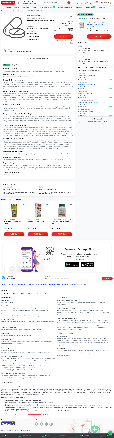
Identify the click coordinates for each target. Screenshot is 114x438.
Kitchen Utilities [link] (30, 341)
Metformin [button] (7, 65)
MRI (58, 310)
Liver (75, 320)
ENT (95, 340)
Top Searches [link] (32, 352)
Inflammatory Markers (68, 329)
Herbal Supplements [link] (29, 329)
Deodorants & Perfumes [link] (7, 310)
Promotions (78, 7)
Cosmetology (60, 342)
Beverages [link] (4, 343)
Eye (19, 365)
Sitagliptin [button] (15, 65)
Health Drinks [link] (4, 316)
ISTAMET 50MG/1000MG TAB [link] (86, 75)
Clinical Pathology (61, 302)
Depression (75, 350)
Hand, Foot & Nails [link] (43, 310)
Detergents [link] (13, 341)
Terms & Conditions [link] (108, 435)
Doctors (35, 7)
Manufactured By (8, 187)
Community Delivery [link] (27, 435)
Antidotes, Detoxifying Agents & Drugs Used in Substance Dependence (19, 370)
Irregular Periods (61, 353)
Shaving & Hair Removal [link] (31, 310)
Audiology (73, 345)
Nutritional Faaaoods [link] (24, 316)
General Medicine (61, 338)
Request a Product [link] (15, 352)
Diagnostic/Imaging (35, 378)
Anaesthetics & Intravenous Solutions (11, 367)
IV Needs (34, 375)
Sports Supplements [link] (6, 329)
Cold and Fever (67, 350)
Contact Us (84, 284)
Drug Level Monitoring (62, 327)
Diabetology (102, 338)
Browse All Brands (41, 284)
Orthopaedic (4, 378)
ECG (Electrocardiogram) (92, 312)
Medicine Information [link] (7, 350)
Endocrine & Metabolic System (42, 363)
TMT (90, 310)
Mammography (83, 310)
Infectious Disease (82, 327)
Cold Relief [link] (16, 321)
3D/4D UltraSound (73, 310)
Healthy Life (101, 7)
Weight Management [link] (36, 316)
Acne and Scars (94, 353)
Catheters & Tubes (26, 375)
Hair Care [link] (26, 308)
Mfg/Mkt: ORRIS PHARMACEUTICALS (36, 18)
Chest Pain (59, 350)
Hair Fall (75, 353)
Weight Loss (82, 350)
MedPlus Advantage (47, 7)
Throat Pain (69, 353)
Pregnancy (101, 322)
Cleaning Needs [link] (5, 341)
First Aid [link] (3, 321)
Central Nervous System (7, 360)
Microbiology (86, 302)
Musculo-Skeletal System (21, 360)
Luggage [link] (37, 341)
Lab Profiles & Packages (63, 320)
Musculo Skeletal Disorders (84, 325)
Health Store (6, 7)
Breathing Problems (84, 353)
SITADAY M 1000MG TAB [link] (85, 93)
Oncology (17, 363)
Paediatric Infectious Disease (98, 342)
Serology (80, 302)
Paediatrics (79, 338)
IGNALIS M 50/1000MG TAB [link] (86, 111)
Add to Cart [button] (64, 36)
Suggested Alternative (85, 14)
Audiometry (81, 312)
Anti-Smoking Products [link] (18, 324)
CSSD (19, 375)
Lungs (79, 320)
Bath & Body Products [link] (35, 308)
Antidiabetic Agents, (32, 33)
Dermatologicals (37, 365)
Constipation (90, 350)
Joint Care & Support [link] (25, 321)
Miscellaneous (42, 370)
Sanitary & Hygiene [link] (12, 308)
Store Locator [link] (24, 352)
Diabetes (69, 322)
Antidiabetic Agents (20, 11)
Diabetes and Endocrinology (64, 340)
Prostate (95, 322)
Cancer (84, 322)
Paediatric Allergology (83, 342)
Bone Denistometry (62, 312)
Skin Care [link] (3, 308)
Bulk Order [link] (6, 435)
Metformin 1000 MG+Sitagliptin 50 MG (38, 28)
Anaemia (59, 322)
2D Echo (101, 310)
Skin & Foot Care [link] (36, 321)
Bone (73, 322)
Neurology (82, 340)
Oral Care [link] (20, 308)
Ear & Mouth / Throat (26, 365)
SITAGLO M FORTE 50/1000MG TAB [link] (88, 102)
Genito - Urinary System (27, 363)
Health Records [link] (5, 352)
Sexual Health (60, 355)
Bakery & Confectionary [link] (46, 341)
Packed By (42, 187)
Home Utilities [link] (21, 341)
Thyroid (98, 320)
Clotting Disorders (103, 325)
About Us (4, 284)
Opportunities (90, 7)
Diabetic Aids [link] (27, 335)
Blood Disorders (92, 327)
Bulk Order (77, 284)
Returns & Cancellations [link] (84, 435)
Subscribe (107, 278)
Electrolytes (78, 329)
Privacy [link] (63, 435)
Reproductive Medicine (71, 342)
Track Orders (31, 284)
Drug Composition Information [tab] (38, 59)
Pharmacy (17, 7)
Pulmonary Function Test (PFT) (64, 314)
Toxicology (95, 325)
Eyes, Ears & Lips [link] (19, 310)
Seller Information (33, 39)
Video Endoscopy (104, 312)
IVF (107, 342)
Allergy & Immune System (28, 367)
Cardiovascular (13, 375)
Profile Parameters (72, 302)
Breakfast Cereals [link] (13, 316)
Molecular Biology (61, 304)
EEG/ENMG (95, 310)
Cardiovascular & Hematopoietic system (33, 358)
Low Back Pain (105, 350)
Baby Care (10, 302)
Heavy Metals (72, 327)
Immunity (78, 322)
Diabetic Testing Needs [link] (7, 335)
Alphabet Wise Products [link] (43, 352)
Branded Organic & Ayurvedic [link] (15, 343)
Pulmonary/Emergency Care (22, 378)
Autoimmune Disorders (103, 327)
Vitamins (104, 320)
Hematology (102, 302)
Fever (64, 322)
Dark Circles (98, 350)
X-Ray (66, 310)
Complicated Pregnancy (63, 345)
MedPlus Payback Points (65, 7)
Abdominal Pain (103, 353)
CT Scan (62, 310)
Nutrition (15, 365)
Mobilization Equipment (44, 375)
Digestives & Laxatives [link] (47, 321)
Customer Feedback (54, 284)
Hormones (31, 360)
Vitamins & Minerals (6, 365)
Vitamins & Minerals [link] (18, 329)
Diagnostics (26, 7)
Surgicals (11, 378)
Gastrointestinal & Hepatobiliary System (11, 358)
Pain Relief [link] (9, 321)
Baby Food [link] (4, 302)
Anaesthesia (4, 375)
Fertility (84, 320)
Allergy (93, 320)
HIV (106, 322)
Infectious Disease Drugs (7, 363)
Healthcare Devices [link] (6, 324)
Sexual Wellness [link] (46, 308)
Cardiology (75, 340)
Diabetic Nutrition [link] (18, 335)
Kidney (89, 320)
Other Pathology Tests (70, 325)
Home (3, 11)
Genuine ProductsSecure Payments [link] (97, 121)
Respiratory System (50, 358)
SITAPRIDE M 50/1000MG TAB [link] (86, 84)
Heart (72, 320)
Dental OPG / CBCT (72, 312)
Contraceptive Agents (40, 360)
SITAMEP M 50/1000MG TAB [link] (95, 24)
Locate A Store (19, 284)
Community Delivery (67, 284)
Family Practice (71, 338)
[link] (8, 2)
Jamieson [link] (38, 329)
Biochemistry (94, 302)
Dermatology (89, 340)
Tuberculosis (60, 325)
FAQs (9, 284)
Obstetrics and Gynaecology (90, 338)
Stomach (59, 329)
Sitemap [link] (47, 435)
